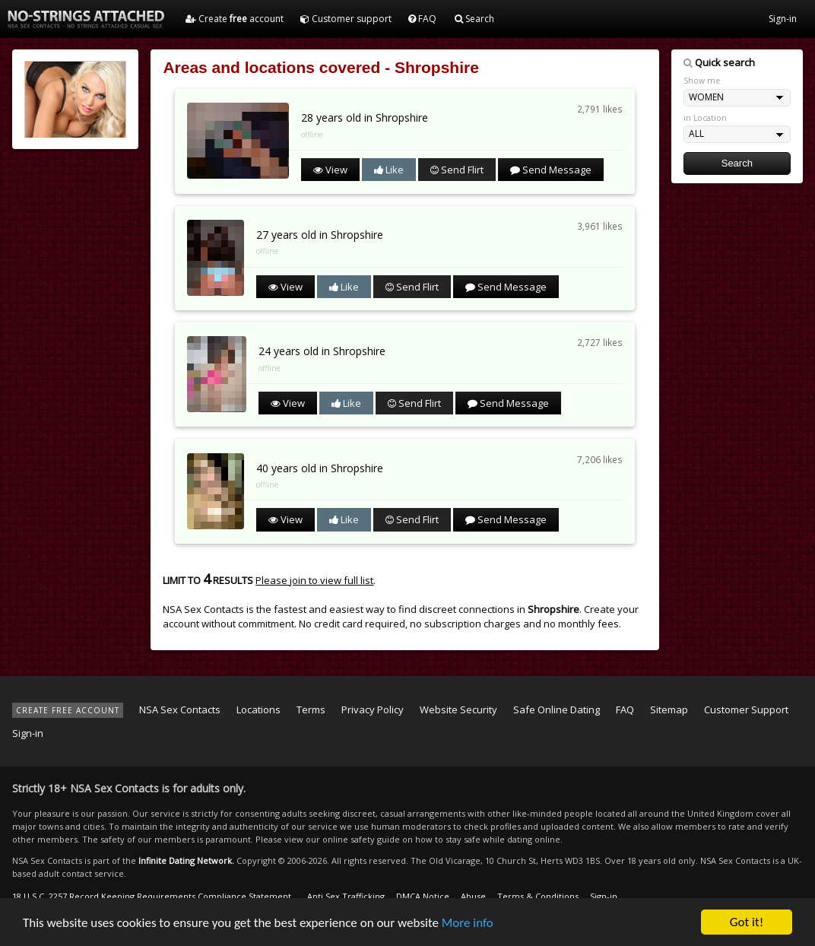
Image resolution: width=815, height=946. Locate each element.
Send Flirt (457, 169)
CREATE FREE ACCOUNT (67, 710)
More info (467, 924)
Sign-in (783, 18)
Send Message (550, 169)
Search (474, 18)
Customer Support (746, 709)
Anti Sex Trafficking (346, 896)
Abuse (473, 896)
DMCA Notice (422, 896)
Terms (311, 709)
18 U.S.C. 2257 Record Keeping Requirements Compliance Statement (151, 896)
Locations (258, 709)
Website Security (458, 709)
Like (389, 169)
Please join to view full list (314, 580)
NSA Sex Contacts (179, 709)
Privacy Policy (372, 709)
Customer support (346, 18)
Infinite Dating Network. (186, 860)
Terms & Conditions (538, 896)
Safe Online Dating (556, 709)
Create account (235, 18)
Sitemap (669, 709)
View (330, 169)
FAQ (422, 18)
